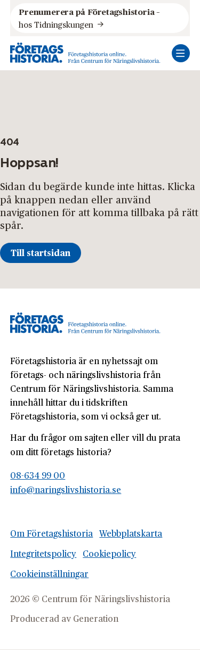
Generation (95, 618)
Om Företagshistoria (51, 533)
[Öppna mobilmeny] (181, 53)
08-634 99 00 (37, 475)
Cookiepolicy (109, 553)
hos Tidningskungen (90, 17)
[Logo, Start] (85, 53)
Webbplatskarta (130, 533)
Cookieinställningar (49, 573)
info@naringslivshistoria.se (65, 489)
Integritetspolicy (43, 553)
